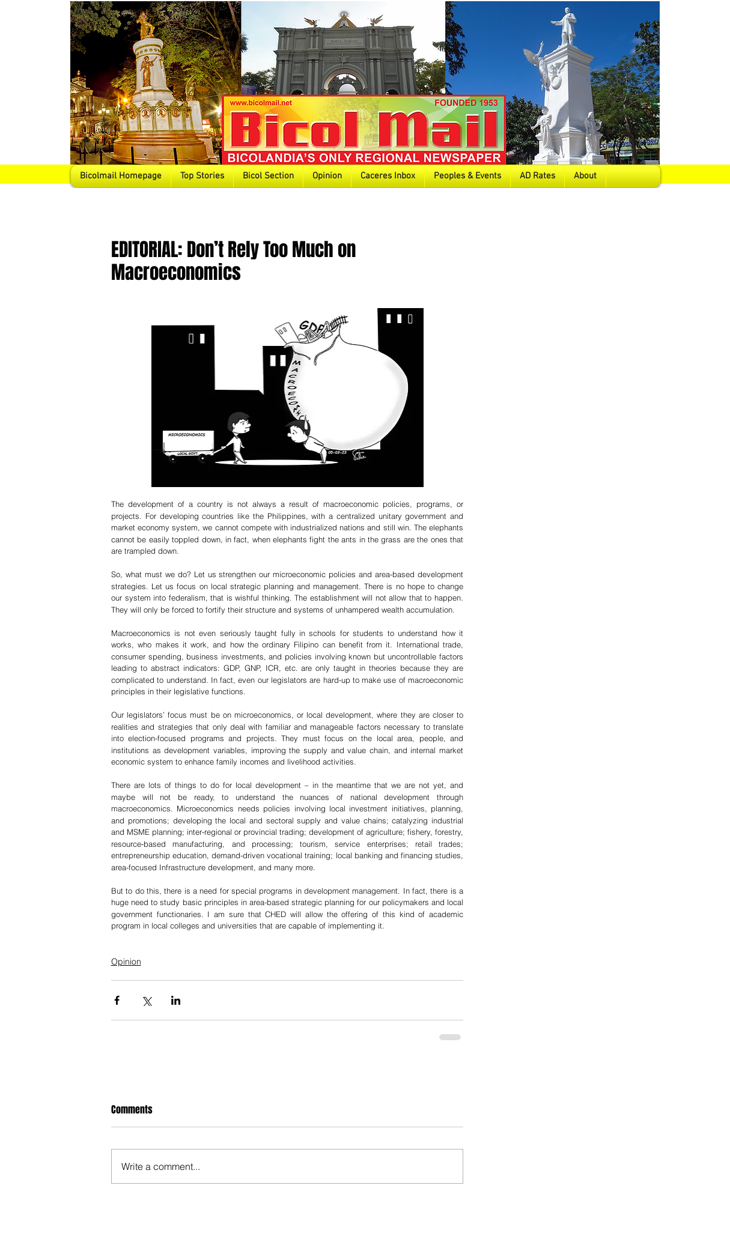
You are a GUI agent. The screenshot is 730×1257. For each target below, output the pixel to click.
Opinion (126, 961)
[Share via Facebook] (117, 1000)
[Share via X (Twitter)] (146, 1000)
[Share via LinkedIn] (175, 1000)
